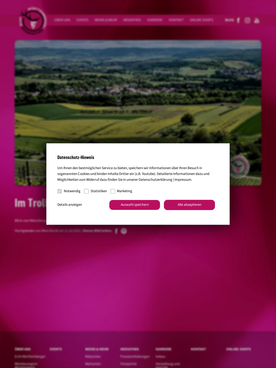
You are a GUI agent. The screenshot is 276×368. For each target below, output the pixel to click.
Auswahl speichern (135, 204)
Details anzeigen (69, 204)
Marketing (121, 191)
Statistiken (95, 191)
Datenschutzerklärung (155, 179)
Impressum (182, 179)
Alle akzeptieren (189, 204)
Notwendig (68, 191)
